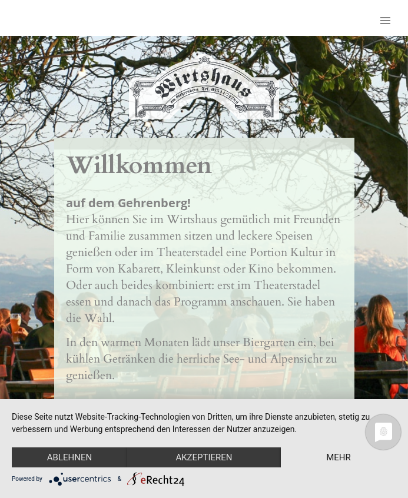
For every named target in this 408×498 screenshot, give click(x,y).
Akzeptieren (203, 457)
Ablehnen (69, 457)
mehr (338, 457)
